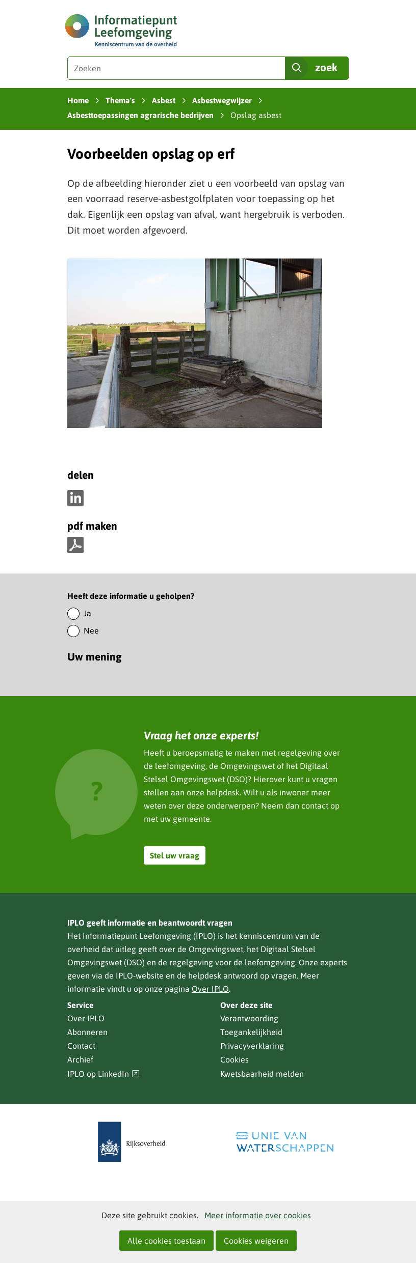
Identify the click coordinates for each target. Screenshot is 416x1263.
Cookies (234, 1059)
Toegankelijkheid (251, 1032)
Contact (81, 1045)
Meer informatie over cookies (257, 1215)
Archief (80, 1059)
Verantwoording (249, 1018)
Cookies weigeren (256, 1240)
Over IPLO (210, 988)
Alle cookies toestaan (166, 1240)
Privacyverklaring (252, 1045)
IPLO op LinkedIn (103, 1074)
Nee (91, 630)
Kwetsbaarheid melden (262, 1073)
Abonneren (87, 1032)
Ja (87, 613)
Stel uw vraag (174, 855)
